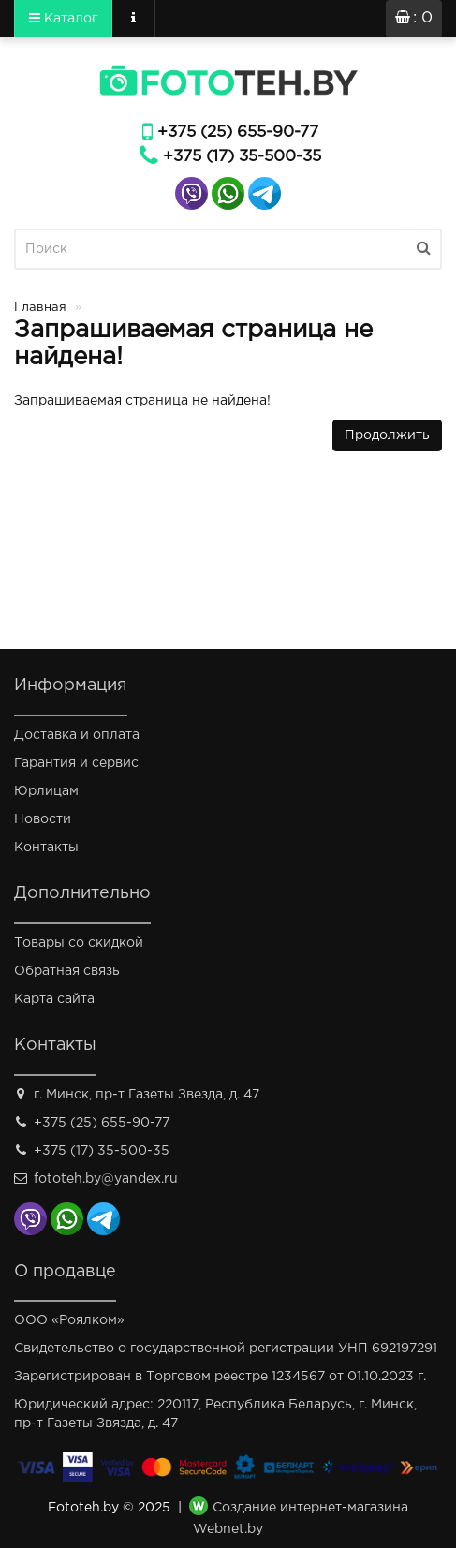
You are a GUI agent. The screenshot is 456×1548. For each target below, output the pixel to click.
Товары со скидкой (78, 943)
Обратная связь (67, 971)
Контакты (46, 847)
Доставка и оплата (77, 735)
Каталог (63, 17)
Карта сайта (54, 999)
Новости (42, 819)
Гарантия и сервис (76, 763)
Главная (40, 307)
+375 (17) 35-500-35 (242, 157)
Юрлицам (46, 791)
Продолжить (387, 435)
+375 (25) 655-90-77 (237, 132)
